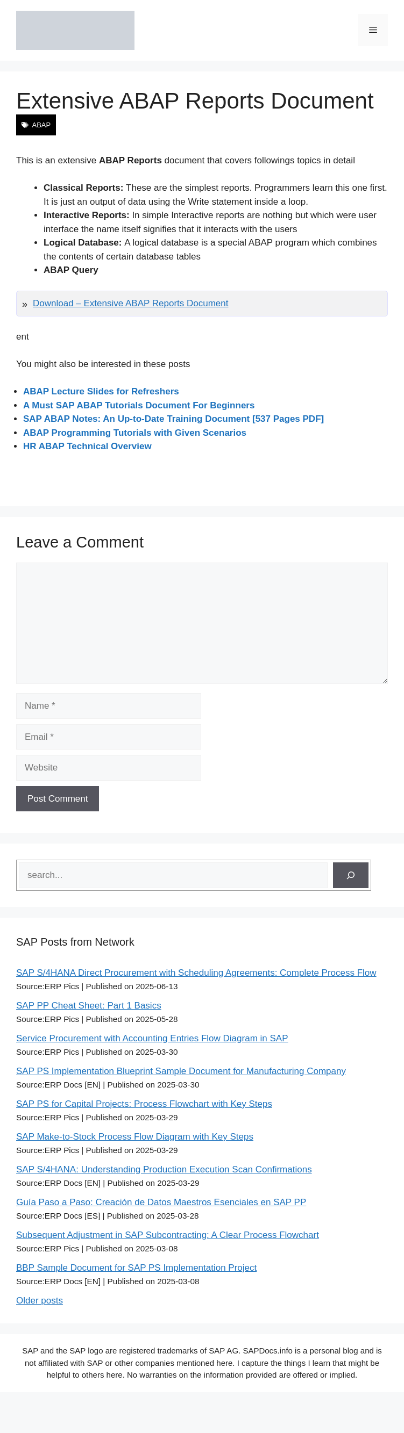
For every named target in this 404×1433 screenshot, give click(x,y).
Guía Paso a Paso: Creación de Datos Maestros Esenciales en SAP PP (161, 1202)
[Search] (350, 875)
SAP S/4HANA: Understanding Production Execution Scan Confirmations (164, 1169)
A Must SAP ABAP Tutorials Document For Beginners (138, 405)
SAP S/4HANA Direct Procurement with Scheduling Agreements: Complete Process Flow (196, 973)
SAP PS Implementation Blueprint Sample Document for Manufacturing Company (181, 1071)
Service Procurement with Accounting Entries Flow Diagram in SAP (152, 1038)
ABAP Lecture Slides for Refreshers (101, 391)
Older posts (39, 1300)
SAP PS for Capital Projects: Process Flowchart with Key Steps (144, 1104)
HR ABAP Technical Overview (87, 446)
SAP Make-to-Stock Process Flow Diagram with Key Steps (134, 1137)
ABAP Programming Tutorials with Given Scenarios (134, 433)
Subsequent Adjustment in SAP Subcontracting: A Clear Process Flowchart (167, 1235)
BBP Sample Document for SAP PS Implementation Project (136, 1268)
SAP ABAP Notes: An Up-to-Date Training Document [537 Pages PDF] (173, 419)
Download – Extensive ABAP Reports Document (131, 303)
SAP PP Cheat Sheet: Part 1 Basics (88, 1005)
